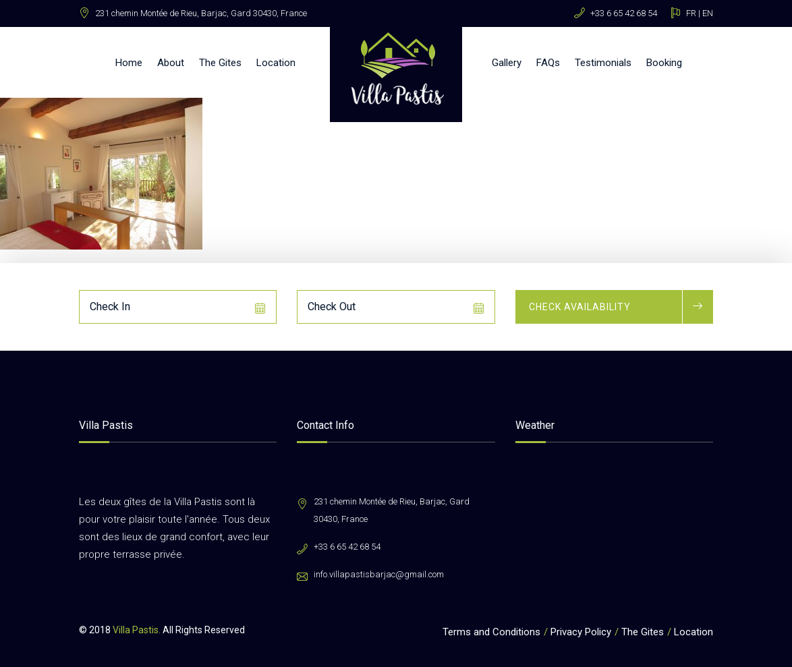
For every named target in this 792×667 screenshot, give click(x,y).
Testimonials (603, 63)
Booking (664, 63)
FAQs (548, 63)
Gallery (506, 63)
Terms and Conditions (491, 632)
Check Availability (580, 306)
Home (128, 63)
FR (691, 13)
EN (707, 13)
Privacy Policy (580, 632)
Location (275, 63)
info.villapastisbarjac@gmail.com (379, 574)
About (170, 63)
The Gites (220, 63)
